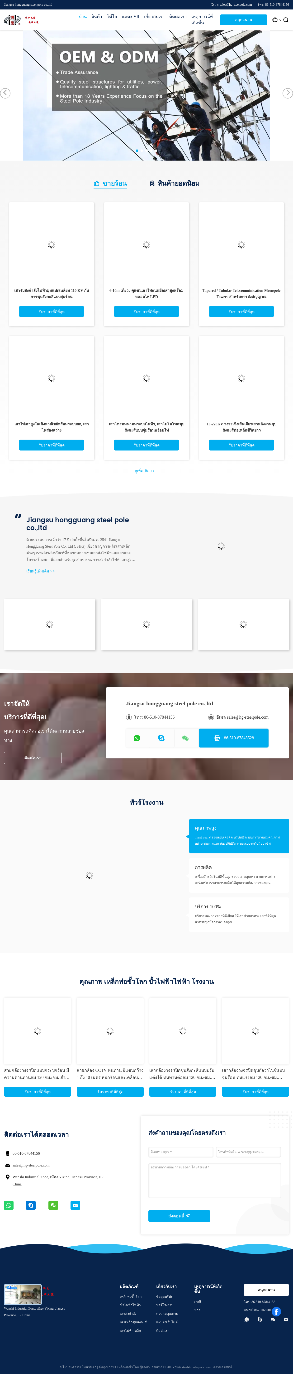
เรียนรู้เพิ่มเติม (40, 571)
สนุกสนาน (243, 20)
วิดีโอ (112, 16)
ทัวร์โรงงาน (165, 1305)
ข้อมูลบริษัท (164, 1296)
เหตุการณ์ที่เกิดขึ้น (202, 19)
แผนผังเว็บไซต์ (167, 1322)
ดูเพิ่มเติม (145, 471)
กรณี (197, 1301)
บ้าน (83, 16)
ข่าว (197, 1310)
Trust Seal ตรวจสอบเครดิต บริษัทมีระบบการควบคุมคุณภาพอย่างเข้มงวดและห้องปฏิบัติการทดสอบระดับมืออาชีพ (237, 840)
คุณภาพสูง (206, 828)
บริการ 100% (208, 906)
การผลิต (203, 867)
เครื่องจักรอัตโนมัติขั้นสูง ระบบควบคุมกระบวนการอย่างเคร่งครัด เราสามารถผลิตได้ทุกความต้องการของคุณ (235, 880)
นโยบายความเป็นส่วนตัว (78, 1367)
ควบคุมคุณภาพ (167, 1313)
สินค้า (96, 16)
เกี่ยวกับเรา (154, 16)
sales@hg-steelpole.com (31, 1165)
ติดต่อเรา (178, 16)
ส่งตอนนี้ (179, 1215)
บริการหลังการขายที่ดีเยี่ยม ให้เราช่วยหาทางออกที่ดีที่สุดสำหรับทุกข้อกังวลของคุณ (235, 919)
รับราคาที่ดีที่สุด (52, 312)
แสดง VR (130, 16)
